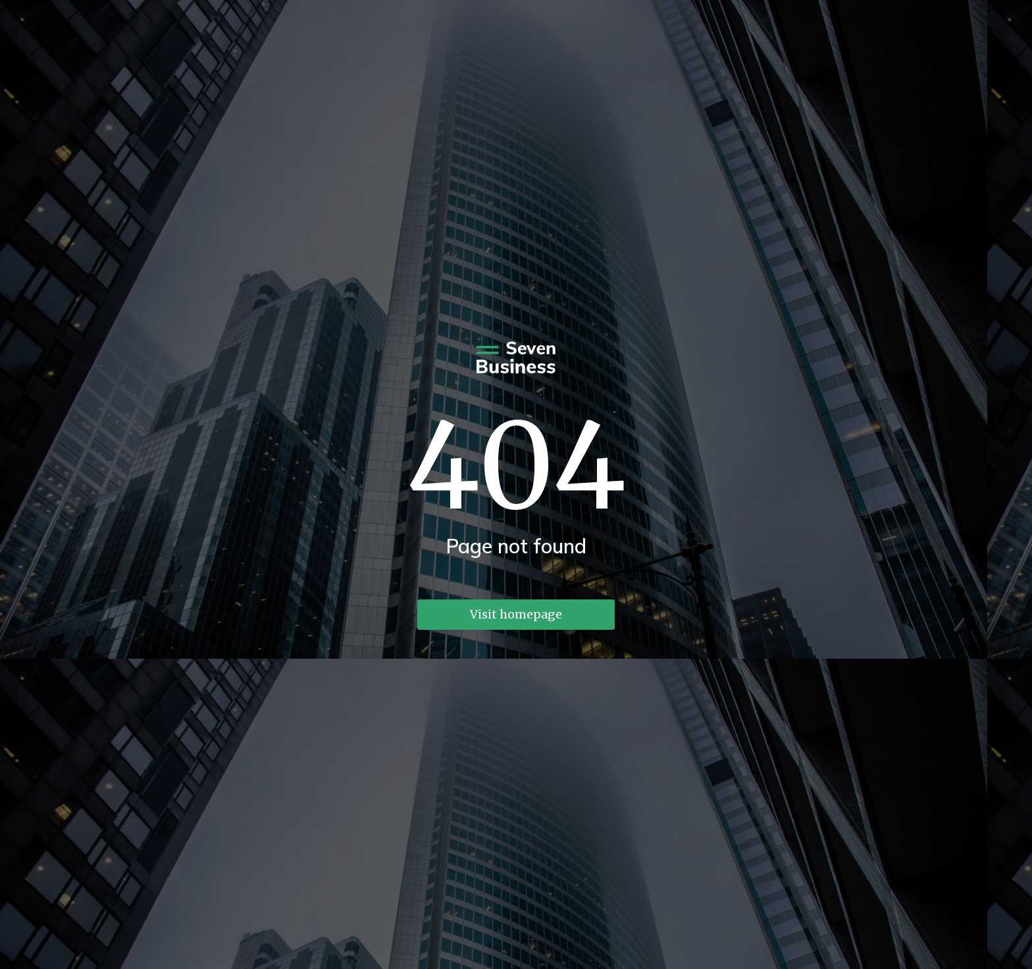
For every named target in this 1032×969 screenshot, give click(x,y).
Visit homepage (516, 614)
